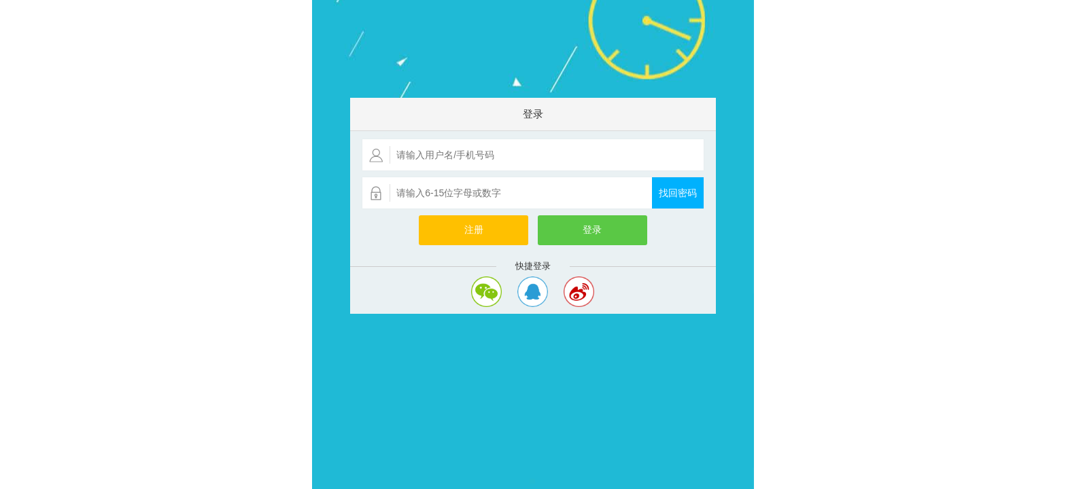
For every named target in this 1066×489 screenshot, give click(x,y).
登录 (592, 230)
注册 (473, 230)
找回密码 (678, 193)
